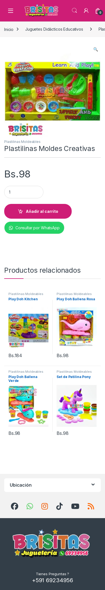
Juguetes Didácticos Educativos (54, 29)
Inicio (8, 29)
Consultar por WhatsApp (34, 227)
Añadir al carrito (42, 211)
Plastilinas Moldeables (22, 142)
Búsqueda (74, 11)
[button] (95, 49)
